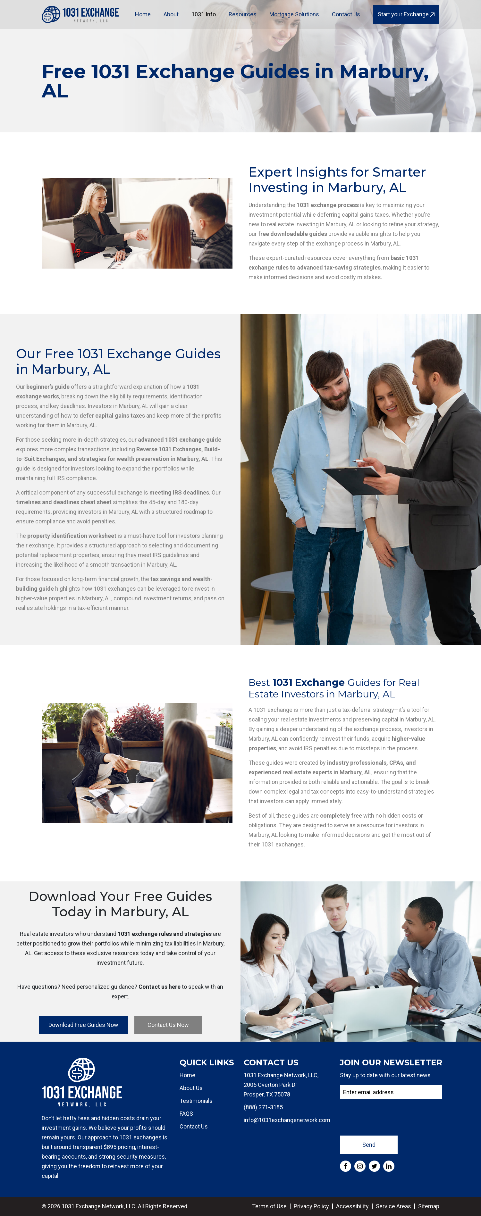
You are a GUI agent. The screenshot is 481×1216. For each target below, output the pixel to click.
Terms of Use (269, 1206)
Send (369, 1144)
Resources (243, 14)
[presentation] (388, 1116)
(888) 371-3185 (263, 1107)
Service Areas (393, 1206)
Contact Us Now (168, 1024)
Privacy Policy (311, 1206)
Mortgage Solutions (294, 14)
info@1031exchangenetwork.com (287, 1120)
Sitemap (428, 1206)
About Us (191, 1088)
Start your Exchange (406, 14)
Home (143, 14)
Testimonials (196, 1100)
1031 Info (203, 14)
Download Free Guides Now (83, 1024)
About (171, 14)
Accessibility (352, 1206)
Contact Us (346, 14)
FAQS (186, 1113)
